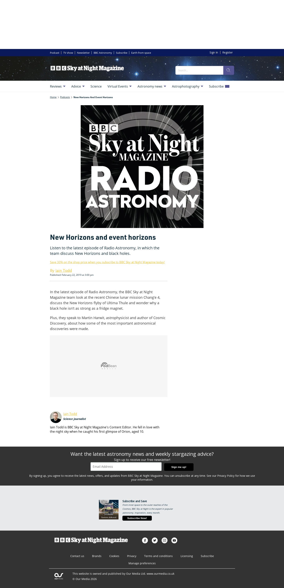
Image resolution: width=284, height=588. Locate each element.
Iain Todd (70, 414)
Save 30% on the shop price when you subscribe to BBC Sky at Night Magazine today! (107, 262)
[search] (228, 70)
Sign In (214, 52)
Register (227, 52)
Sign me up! (178, 467)
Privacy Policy (225, 476)
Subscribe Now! (137, 518)
